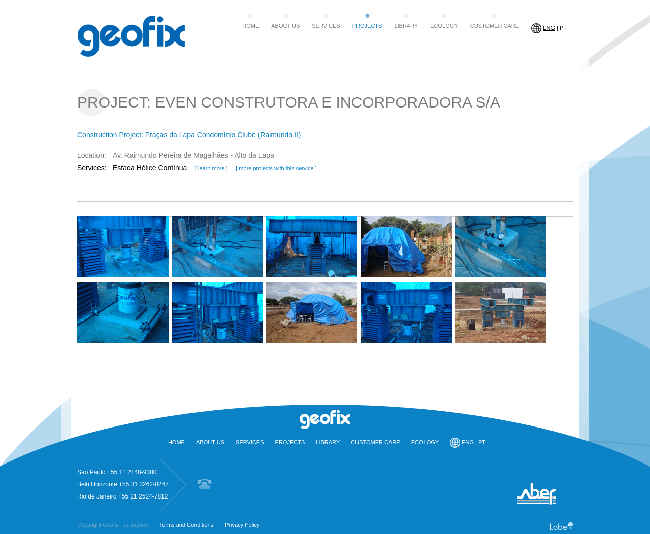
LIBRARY (406, 26)
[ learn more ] (211, 168)
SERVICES (326, 26)
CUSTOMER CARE (494, 26)
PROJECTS (367, 26)
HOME (250, 26)
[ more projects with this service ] (276, 168)
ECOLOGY (444, 26)
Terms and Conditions (186, 525)
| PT (549, 28)
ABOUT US (285, 26)
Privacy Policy (242, 525)
